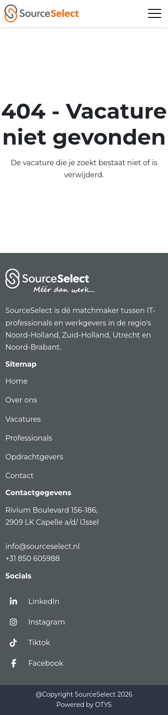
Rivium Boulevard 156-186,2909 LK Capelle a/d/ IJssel (53, 516)
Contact (19, 475)
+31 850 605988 (32, 558)
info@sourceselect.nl (44, 546)
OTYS (103, 705)
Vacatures (23, 419)
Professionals (28, 438)
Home (16, 381)
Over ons (21, 400)
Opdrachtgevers (34, 457)
